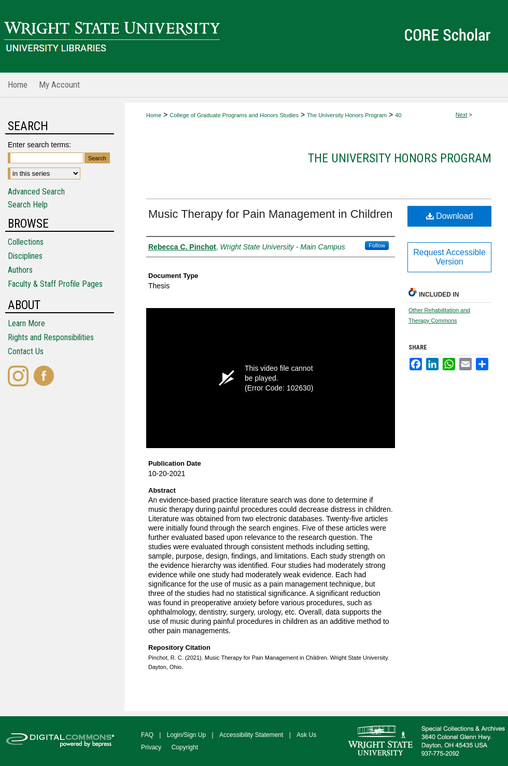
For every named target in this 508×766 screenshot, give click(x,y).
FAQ (147, 735)
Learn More (26, 323)
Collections (26, 242)
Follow (377, 245)
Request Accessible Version (449, 257)
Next (462, 115)
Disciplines (25, 256)
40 (398, 115)
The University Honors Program (347, 115)
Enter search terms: (39, 145)
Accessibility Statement (251, 735)
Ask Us (306, 735)
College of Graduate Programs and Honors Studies (234, 115)
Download (449, 216)
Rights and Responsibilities (51, 337)
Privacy (151, 747)
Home (153, 115)
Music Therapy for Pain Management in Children (270, 213)
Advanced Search (36, 192)
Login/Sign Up (186, 735)
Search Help (28, 205)
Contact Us (26, 351)
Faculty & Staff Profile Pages (55, 284)
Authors (20, 270)
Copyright (185, 747)
